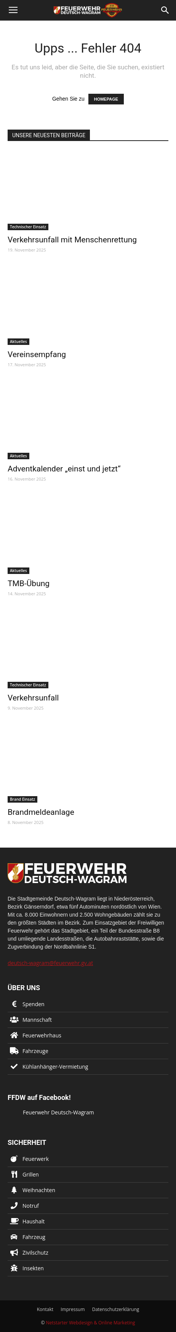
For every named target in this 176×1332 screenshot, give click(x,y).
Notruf (30, 1205)
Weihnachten (38, 1190)
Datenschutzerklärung (115, 1309)
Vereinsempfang (37, 354)
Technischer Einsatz (28, 226)
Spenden (33, 1004)
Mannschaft (37, 1019)
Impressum (73, 1309)
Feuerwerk (35, 1158)
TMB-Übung (29, 583)
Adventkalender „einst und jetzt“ (64, 468)
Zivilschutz (35, 1252)
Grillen (30, 1174)
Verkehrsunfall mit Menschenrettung (72, 239)
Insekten (33, 1268)
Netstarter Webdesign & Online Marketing (90, 1322)
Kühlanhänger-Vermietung (55, 1066)
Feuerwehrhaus (41, 1035)
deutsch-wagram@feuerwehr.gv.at (50, 963)
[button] (165, 10)
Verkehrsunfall (33, 697)
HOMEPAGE (106, 99)
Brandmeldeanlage (41, 812)
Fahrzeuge (35, 1051)
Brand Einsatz (22, 799)
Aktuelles (18, 341)
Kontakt (45, 1309)
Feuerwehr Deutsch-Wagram (58, 1112)
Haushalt (33, 1221)
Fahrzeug (33, 1237)
